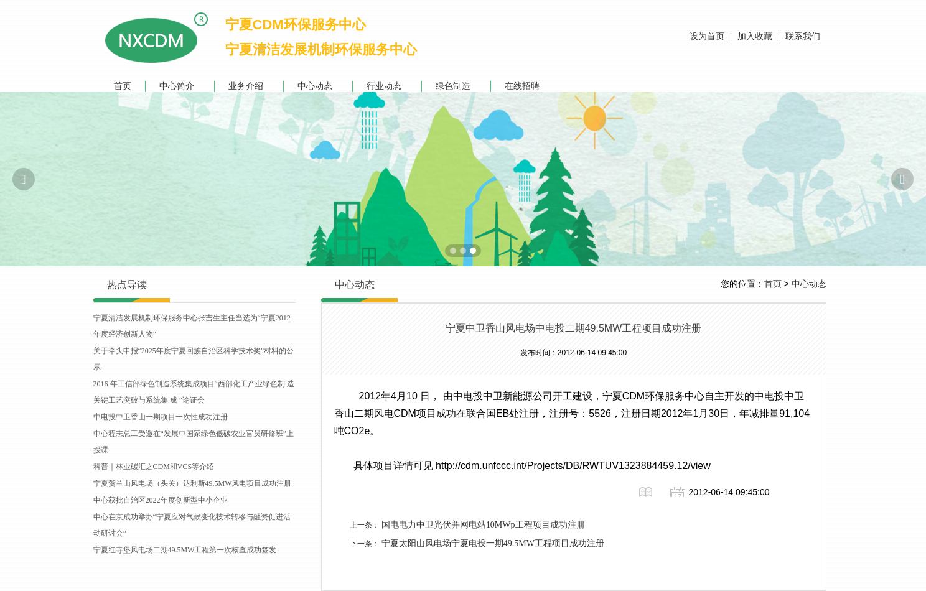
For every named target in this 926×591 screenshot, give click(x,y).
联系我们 (802, 36)
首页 (122, 86)
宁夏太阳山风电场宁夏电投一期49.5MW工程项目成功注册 (492, 543)
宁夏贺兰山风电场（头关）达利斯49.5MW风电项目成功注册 (192, 483)
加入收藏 (754, 36)
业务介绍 (248, 86)
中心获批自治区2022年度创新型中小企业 (160, 500)
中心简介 (179, 86)
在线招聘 (525, 86)
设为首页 (707, 36)
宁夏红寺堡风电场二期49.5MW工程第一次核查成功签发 (185, 550)
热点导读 (127, 284)
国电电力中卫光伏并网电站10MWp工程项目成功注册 (483, 524)
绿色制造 (456, 86)
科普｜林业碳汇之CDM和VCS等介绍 (154, 466)
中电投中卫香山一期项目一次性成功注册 (160, 416)
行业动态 (387, 86)
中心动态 (318, 86)
